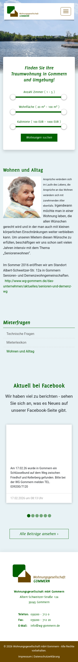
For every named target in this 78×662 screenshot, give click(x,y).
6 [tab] (49, 515)
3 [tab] (37, 515)
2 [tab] (33, 515)
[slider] (12, 97)
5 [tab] (45, 515)
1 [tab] (28, 515)
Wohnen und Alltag (20, 351)
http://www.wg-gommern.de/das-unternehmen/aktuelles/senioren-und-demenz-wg (37, 286)
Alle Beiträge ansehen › (39, 533)
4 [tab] (41, 515)
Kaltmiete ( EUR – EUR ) (39, 122)
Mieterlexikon (16, 342)
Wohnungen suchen (39, 137)
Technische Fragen (20, 334)
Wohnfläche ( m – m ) (39, 106)
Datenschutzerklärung (47, 656)
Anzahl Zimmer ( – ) (39, 92)
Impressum (25, 656)
